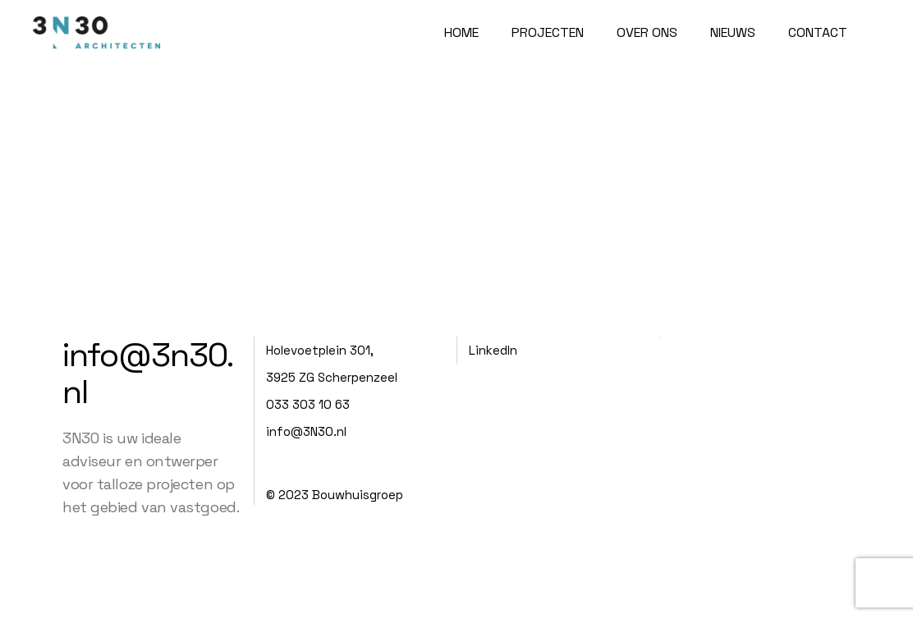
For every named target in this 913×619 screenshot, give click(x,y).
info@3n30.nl (147, 373)
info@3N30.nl (306, 431)
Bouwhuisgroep (357, 494)
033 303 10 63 (308, 404)
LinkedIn (493, 350)
